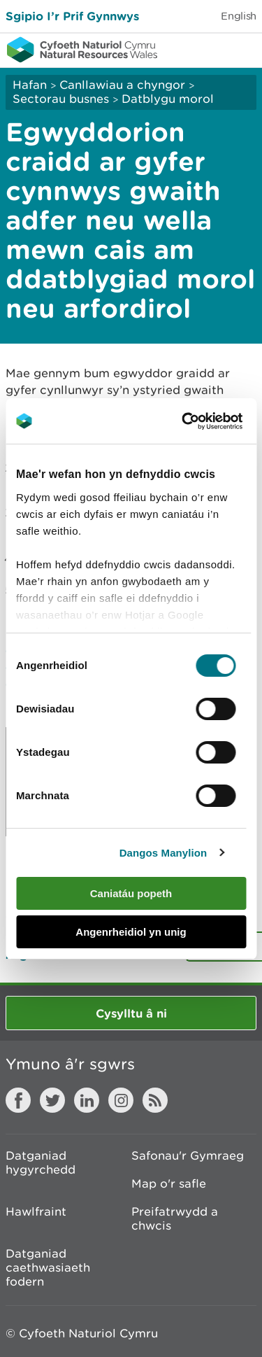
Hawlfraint (36, 1211)
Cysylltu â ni (131, 1013)
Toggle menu (242, 49)
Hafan (30, 85)
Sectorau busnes (61, 99)
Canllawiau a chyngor (122, 85)
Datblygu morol (168, 99)
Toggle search (203, 49)
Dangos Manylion (163, 853)
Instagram (120, 1100)
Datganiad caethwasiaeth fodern (48, 1267)
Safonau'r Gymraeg (187, 1155)
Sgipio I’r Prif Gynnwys (72, 15)
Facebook (18, 1100)
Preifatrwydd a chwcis (174, 1218)
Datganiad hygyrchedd (40, 1162)
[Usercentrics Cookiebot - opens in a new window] (205, 421)
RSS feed (155, 1100)
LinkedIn (86, 1100)
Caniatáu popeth (131, 893)
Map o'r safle (168, 1183)
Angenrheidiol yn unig (130, 932)
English (238, 15)
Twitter (52, 1100)
